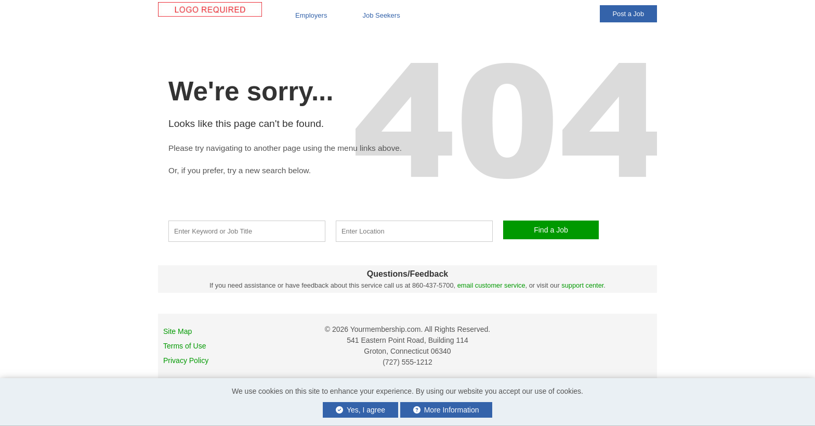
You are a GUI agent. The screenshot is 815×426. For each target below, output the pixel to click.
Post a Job (628, 14)
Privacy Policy (185, 360)
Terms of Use (184, 346)
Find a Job (551, 230)
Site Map (177, 331)
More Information (446, 410)
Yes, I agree (360, 410)
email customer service (491, 285)
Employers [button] (311, 15)
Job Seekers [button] (381, 15)
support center (582, 285)
